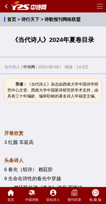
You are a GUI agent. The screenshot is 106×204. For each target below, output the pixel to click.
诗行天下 (30, 19)
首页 (11, 19)
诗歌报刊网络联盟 (62, 19)
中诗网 (29, 67)
